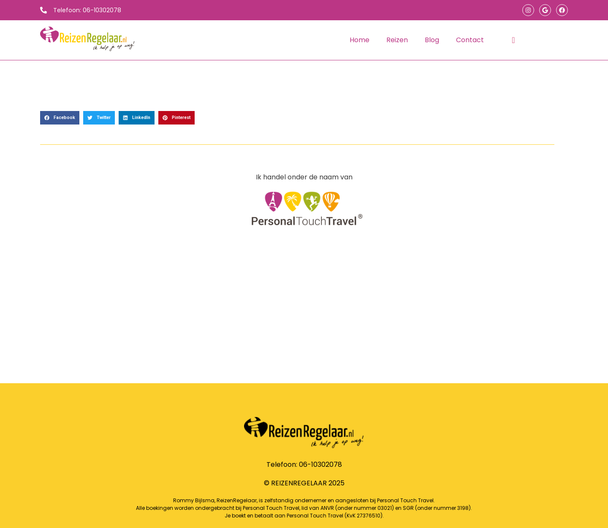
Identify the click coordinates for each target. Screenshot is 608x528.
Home (359, 40)
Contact (470, 40)
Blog (432, 40)
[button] (59, 118)
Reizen (397, 40)
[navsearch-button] (513, 40)
